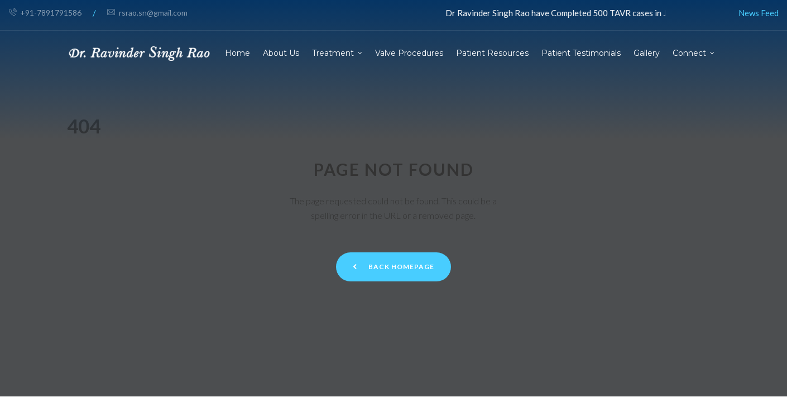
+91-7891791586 (44, 12)
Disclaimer (586, 300)
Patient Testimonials (581, 53)
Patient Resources (492, 53)
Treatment (333, 53)
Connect (689, 53)
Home (237, 53)
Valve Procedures (409, 53)
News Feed (758, 13)
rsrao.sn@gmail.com (147, 12)
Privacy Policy (593, 320)
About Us (281, 53)
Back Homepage (393, 151)
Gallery (647, 53)
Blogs (415, 310)
